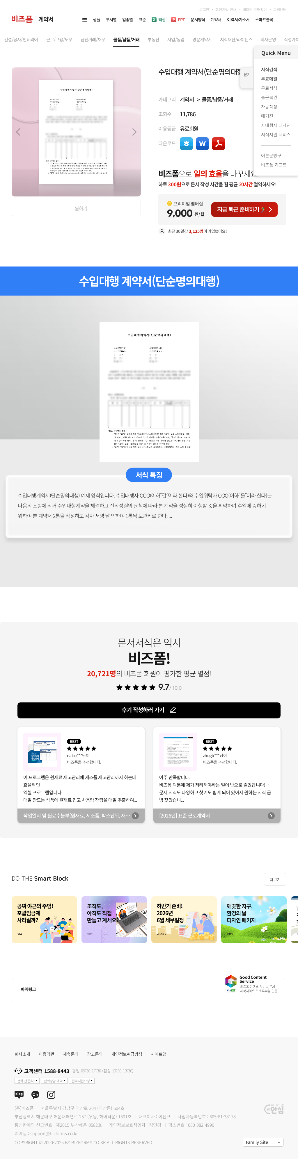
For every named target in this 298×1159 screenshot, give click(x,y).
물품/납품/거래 (217, 99)
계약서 (187, 99)
